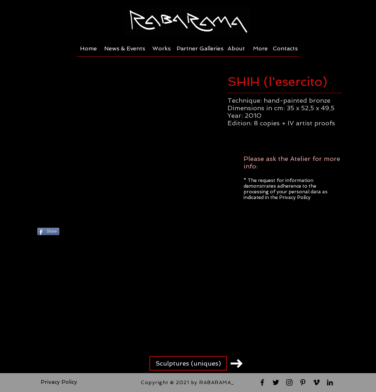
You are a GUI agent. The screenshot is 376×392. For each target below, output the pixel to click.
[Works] (161, 48)
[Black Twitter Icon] (276, 382)
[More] (260, 48)
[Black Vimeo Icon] (316, 382)
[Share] (48, 231)
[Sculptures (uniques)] (188, 363)
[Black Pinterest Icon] (303, 382)
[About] (236, 48)
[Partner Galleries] (200, 48)
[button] (126, 143)
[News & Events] (124, 48)
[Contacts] (285, 48)
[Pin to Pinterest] (109, 232)
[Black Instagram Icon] (289, 382)
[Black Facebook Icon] (262, 382)
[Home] (88, 48)
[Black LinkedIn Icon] (330, 382)
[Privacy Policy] (58, 382)
